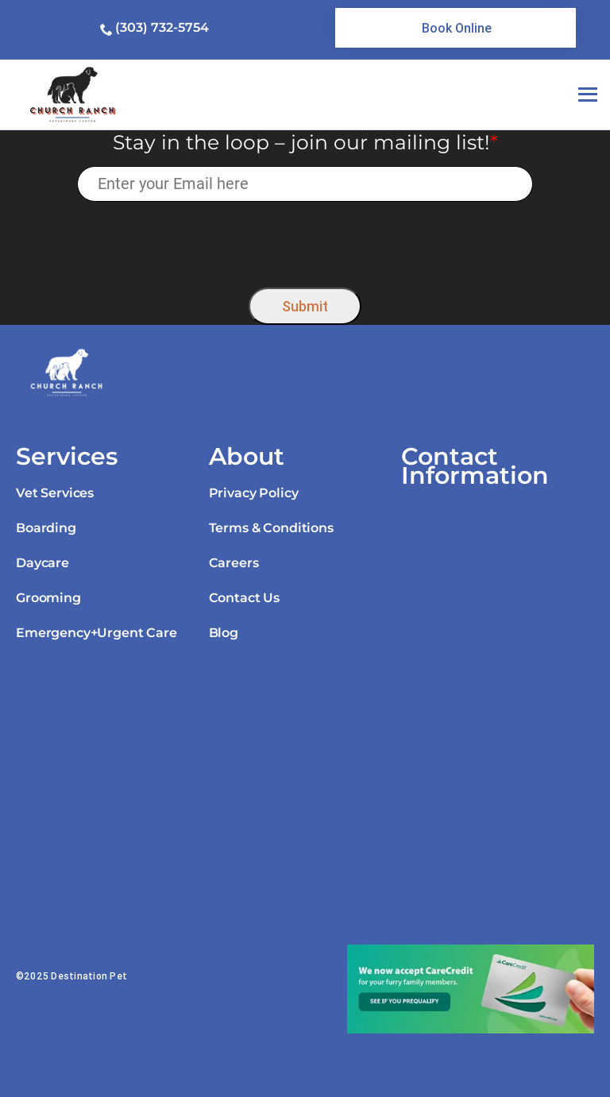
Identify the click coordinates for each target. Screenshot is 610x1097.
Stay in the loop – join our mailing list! (305, 142)
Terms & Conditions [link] (271, 527)
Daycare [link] (42, 562)
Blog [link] (223, 632)
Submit (305, 306)
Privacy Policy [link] (254, 492)
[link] (455, 28)
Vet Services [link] (55, 492)
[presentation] (305, 240)
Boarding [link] (46, 527)
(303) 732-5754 (162, 27)
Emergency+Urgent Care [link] (96, 632)
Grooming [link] (48, 597)
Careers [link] (234, 562)
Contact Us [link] (244, 597)
